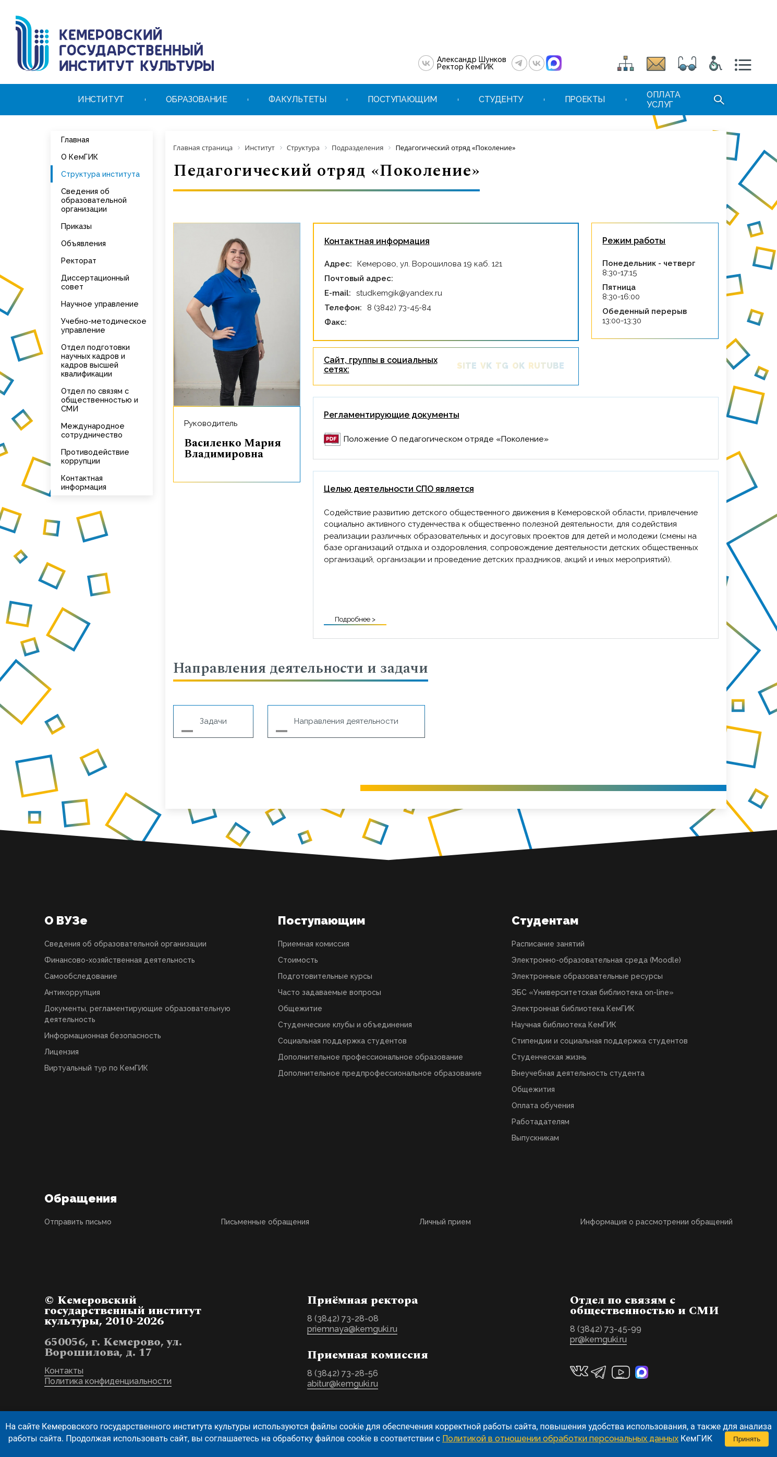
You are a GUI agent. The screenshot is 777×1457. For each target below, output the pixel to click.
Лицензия (61, 1052)
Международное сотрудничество (93, 430)
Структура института (100, 173)
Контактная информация (83, 482)
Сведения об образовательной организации (94, 200)
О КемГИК (79, 156)
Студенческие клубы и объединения (345, 1025)
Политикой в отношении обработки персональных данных (560, 1438)
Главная (75, 139)
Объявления (83, 243)
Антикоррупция (72, 992)
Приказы (76, 226)
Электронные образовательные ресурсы (587, 976)
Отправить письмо (78, 1222)
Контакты (63, 1371)
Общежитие (300, 1008)
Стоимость (298, 960)
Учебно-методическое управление (104, 325)
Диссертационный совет (95, 282)
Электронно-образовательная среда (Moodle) (596, 960)
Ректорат (78, 260)
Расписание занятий (548, 944)
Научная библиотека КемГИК (564, 1025)
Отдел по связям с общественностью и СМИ (99, 399)
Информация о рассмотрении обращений (656, 1222)
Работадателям (540, 1122)
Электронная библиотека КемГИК (573, 1008)
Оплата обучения (543, 1105)
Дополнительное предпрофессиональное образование (380, 1073)
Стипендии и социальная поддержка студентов (600, 1041)
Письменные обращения (265, 1222)
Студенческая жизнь (549, 1057)
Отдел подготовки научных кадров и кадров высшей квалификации (95, 360)
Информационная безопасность (102, 1035)
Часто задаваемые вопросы (329, 992)
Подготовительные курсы (325, 976)
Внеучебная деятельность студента (578, 1073)
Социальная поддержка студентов (342, 1041)
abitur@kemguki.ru (342, 1384)
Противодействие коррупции (95, 456)
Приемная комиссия (313, 944)
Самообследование (80, 976)
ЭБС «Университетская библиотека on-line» (593, 992)
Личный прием (445, 1222)
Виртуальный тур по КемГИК (96, 1068)
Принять (746, 1439)
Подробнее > (355, 619)
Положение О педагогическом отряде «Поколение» (446, 439)
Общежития (533, 1089)
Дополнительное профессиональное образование (370, 1057)
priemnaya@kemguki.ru (352, 1329)
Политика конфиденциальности (108, 1381)
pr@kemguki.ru (598, 1339)
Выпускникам (535, 1138)
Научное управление (100, 303)
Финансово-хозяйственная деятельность (119, 960)
